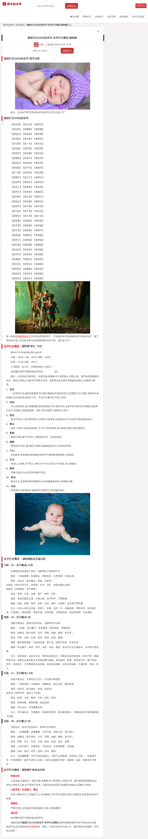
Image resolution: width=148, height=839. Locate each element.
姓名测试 (124, 16)
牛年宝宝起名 (138, 16)
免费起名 (71, 6)
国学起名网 (8, 25)
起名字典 (111, 16)
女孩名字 (99, 16)
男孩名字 (87, 16)
